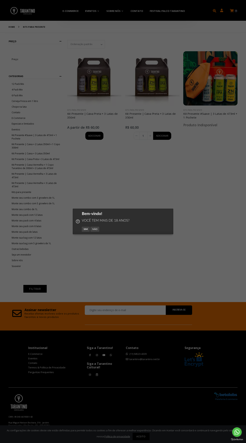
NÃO (95, 228)
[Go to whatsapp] (237, 432)
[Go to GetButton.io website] (237, 439)
